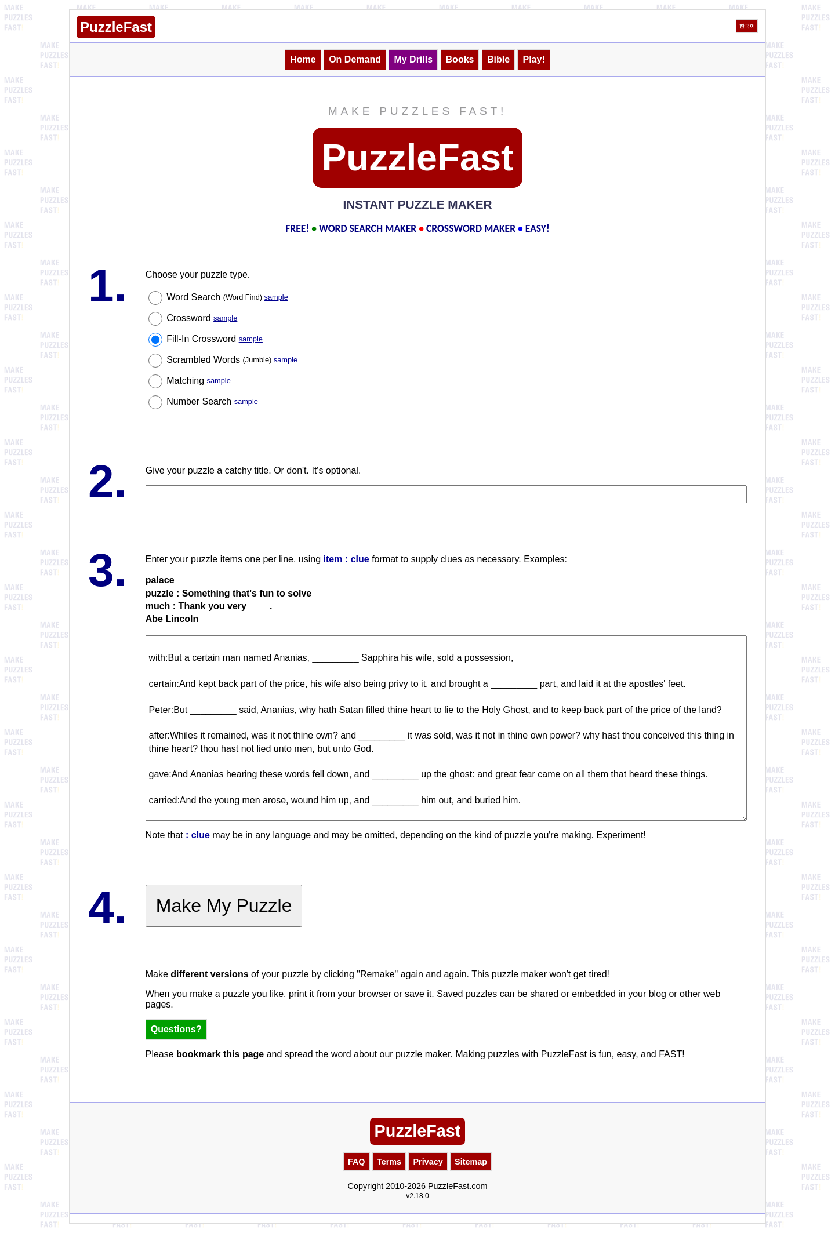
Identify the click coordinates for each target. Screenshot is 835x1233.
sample (276, 297)
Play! (533, 59)
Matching (198, 380)
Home (302, 59)
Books (460, 59)
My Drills (413, 59)
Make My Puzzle (224, 905)
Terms (389, 1161)
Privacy (427, 1161)
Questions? (176, 1029)
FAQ (356, 1161)
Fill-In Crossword (214, 339)
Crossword (201, 318)
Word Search (227, 297)
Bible (498, 59)
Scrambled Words (231, 360)
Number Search (212, 401)
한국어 (747, 26)
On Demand (355, 59)
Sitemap (471, 1161)
